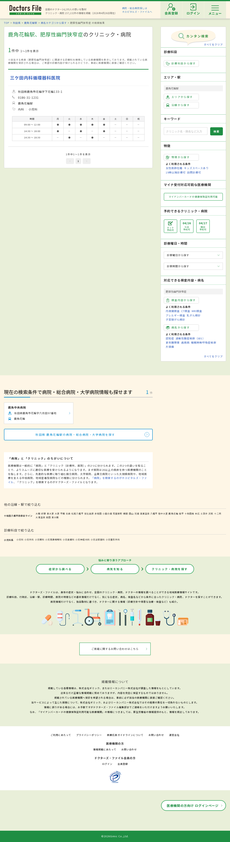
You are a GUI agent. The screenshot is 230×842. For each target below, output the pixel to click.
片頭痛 (170, 347)
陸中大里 (163, 513)
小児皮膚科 (69, 539)
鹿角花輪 (173, 513)
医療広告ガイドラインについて (125, 735)
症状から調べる (60, 569)
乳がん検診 (194, 315)
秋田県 (17, 22)
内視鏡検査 (173, 311)
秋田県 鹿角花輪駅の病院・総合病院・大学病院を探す (75, 435)
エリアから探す (179, 97)
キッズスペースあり (196, 168)
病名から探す (178, 328)
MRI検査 (197, 311)
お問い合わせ (156, 735)
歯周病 (185, 342)
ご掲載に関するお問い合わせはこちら (115, 649)
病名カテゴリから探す (54, 22)
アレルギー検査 (175, 315)
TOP (6, 22)
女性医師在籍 (174, 168)
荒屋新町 (117, 513)
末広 (197, 513)
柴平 (181, 513)
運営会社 (174, 735)
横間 (125, 513)
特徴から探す (178, 157)
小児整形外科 (113, 539)
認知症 (170, 338)
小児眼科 (39, 539)
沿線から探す (178, 105)
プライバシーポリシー (89, 735)
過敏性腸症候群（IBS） (190, 338)
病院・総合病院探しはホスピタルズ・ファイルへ (137, 9)
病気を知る (115, 569)
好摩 (43, 513)
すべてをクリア (213, 44)
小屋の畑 (107, 513)
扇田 (48, 517)
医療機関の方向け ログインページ (192, 805)
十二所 (217, 513)
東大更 (50, 513)
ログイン (107, 763)
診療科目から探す (181, 63)
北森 (68, 513)
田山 (131, 513)
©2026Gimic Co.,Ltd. (115, 836)
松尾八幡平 (77, 513)
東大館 (55, 517)
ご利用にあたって (61, 735)
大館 (37, 513)
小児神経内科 (82, 539)
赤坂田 (98, 513)
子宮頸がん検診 (175, 319)
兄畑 (136, 513)
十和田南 (189, 513)
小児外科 (29, 539)
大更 (57, 513)
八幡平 (153, 513)
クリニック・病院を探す (170, 569)
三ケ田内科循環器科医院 (35, 78)
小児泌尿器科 (98, 539)
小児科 (20, 539)
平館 (62, 513)
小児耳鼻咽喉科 (53, 539)
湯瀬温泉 (145, 513)
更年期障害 (173, 342)
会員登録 (123, 763)
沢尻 (210, 513)
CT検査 (185, 311)
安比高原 (89, 513)
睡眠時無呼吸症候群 (203, 342)
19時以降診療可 (176, 172)
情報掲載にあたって (104, 749)
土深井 (204, 513)
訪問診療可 (194, 172)
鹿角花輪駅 (30, 22)
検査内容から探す (181, 300)
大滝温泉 (40, 517)
